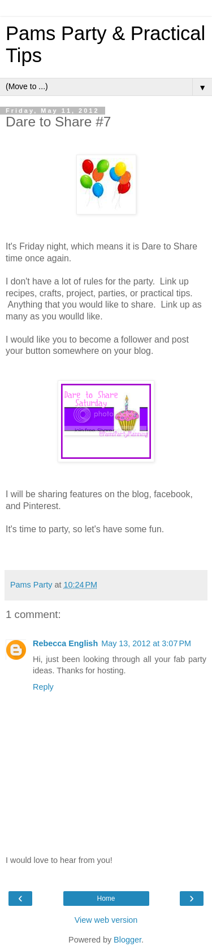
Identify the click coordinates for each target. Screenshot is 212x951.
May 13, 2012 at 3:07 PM (146, 643)
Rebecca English (65, 643)
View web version (106, 919)
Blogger (127, 939)
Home (106, 898)
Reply (43, 686)
